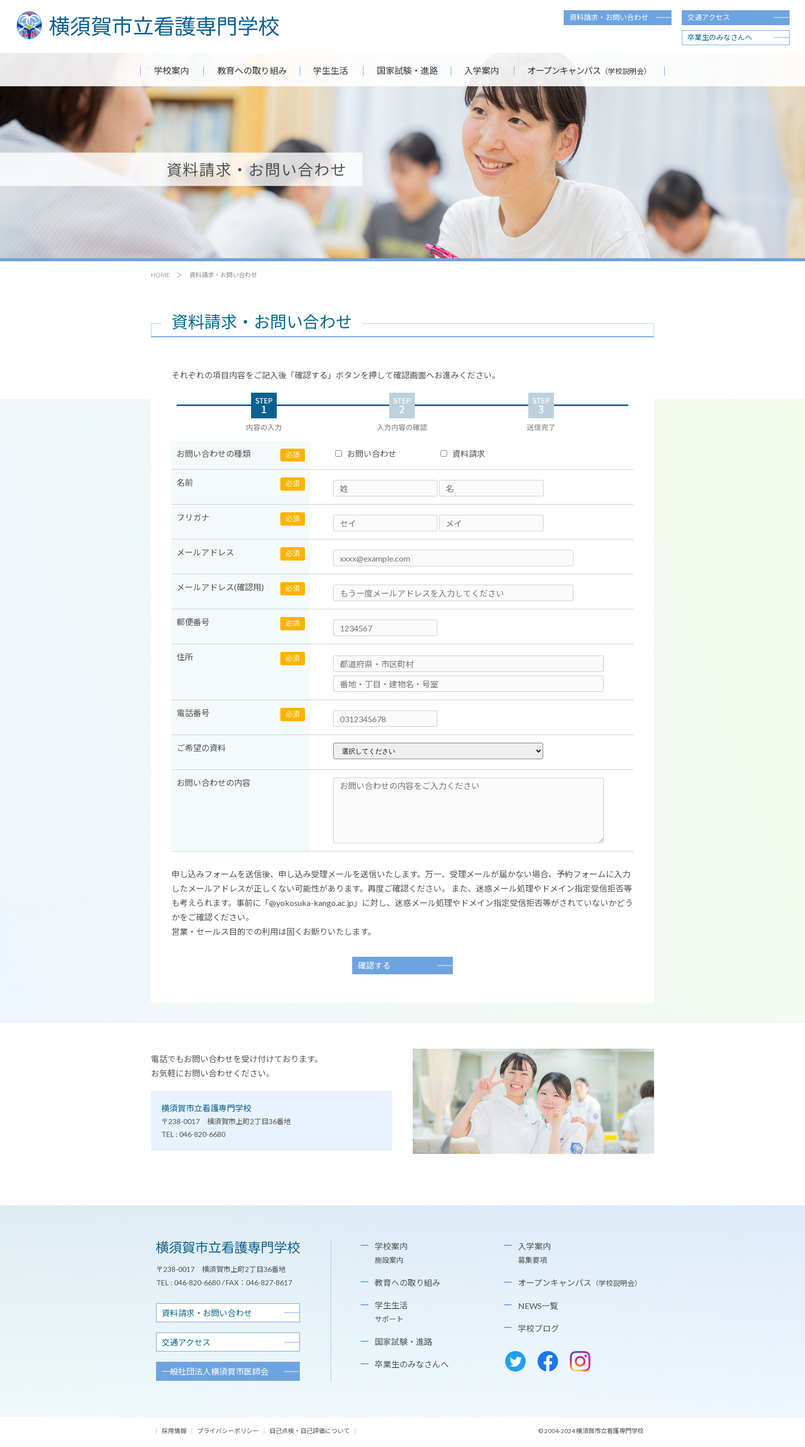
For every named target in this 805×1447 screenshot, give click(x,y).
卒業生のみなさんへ (719, 37)
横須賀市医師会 (215, 1374)
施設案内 (389, 1262)
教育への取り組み (239, 72)
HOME (160, 277)
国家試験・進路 (410, 72)
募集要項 (532, 1262)
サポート (389, 1321)
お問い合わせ (365, 456)
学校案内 (151, 72)
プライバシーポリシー (228, 1433)
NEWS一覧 (538, 1308)
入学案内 (493, 72)
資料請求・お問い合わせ (608, 17)
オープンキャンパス (580, 1285)
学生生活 (327, 72)
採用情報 (174, 1433)
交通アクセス (708, 17)
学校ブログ (538, 1331)
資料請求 (462, 456)
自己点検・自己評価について (310, 1433)
